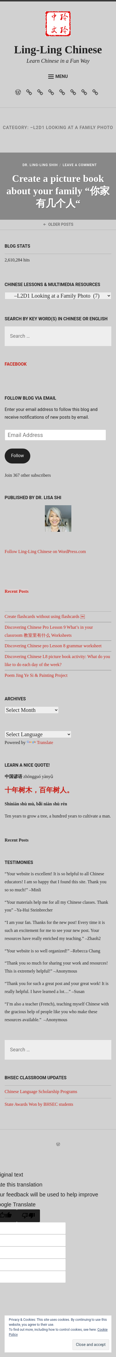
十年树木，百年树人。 (39, 790)
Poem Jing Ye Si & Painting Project (36, 675)
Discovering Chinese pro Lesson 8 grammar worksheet (53, 645)
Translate (40, 742)
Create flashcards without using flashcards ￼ (45, 616)
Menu (58, 76)
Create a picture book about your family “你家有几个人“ (57, 191)
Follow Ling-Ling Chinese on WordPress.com (45, 551)
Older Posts (58, 224)
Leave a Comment (80, 165)
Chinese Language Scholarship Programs (41, 1091)
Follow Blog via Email (30, 398)
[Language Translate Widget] (38, 734)
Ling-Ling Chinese (58, 49)
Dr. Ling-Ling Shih (40, 165)
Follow (17, 455)
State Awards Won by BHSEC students (39, 1104)
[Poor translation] (28, 1215)
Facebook (16, 364)
